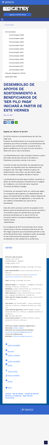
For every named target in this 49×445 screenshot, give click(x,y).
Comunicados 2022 (16, 49)
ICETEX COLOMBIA (12, 375)
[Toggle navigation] (2, 19)
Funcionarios (9, 428)
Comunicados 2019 (16, 59)
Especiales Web (11, 77)
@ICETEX (9, 381)
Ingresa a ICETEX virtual (17, 14)
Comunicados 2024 (16, 42)
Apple (8, 418)
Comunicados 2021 (16, 52)
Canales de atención (32, 424)
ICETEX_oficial (11, 401)
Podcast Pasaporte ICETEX (15, 73)
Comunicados (10, 32)
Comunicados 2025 (16, 38)
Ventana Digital (18, 358)
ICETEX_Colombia (12, 385)
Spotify (9, 411)
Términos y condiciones (13, 426)
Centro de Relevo (12, 406)
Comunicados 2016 (16, 70)
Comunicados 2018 (16, 63)
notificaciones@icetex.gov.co (23, 366)
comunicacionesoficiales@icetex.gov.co (18, 362)
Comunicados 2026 (16, 35)
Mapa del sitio (28, 426)
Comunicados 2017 (16, 66)
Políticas (8, 424)
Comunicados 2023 (16, 45)
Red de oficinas (18, 424)
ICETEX (8, 395)
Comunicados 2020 (16, 56)
